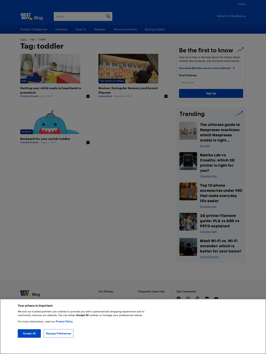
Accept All (29, 333)
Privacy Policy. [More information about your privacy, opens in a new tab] (64, 321)
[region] (133, 326)
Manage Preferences (58, 333)
